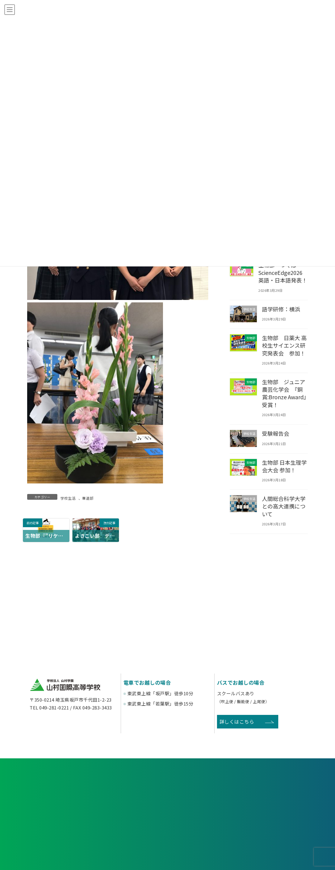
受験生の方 (61, 809)
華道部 (88, 498)
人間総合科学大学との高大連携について (284, 506)
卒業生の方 (203, 809)
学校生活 (67, 498)
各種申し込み (72, 784)
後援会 (61, 831)
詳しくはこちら (236, 721)
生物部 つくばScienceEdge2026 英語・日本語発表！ (283, 272)
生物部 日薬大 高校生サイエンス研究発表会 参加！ (285, 345)
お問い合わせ (263, 784)
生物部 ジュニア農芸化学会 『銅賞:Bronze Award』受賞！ (284, 393)
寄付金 (203, 831)
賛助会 (132, 831)
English (274, 831)
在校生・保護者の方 (132, 809)
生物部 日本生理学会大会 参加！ (285, 465)
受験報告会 (276, 433)
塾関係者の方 (274, 809)
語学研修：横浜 (281, 309)
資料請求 (167, 784)
